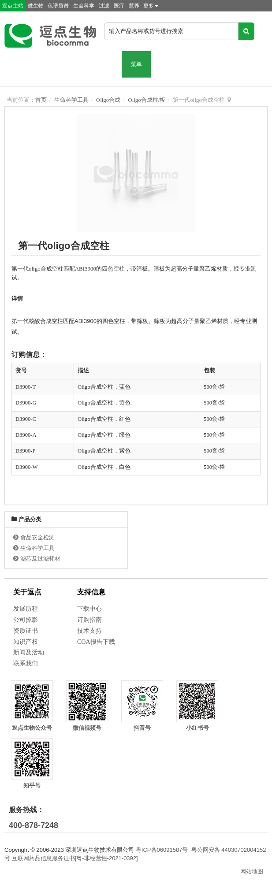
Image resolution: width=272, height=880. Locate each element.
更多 (150, 6)
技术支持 (89, 631)
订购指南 (89, 619)
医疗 (119, 6)
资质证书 (25, 631)
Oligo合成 (108, 100)
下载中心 (89, 608)
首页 (41, 100)
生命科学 (83, 6)
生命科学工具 (71, 100)
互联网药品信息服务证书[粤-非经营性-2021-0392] (75, 858)
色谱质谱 (58, 6)
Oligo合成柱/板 (146, 100)
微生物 (36, 6)
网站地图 (251, 871)
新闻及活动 (28, 652)
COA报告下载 (96, 642)
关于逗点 (27, 592)
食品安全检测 (37, 537)
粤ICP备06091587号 (162, 850)
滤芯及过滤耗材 (40, 558)
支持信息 (91, 592)
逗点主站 (12, 6)
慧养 (134, 6)
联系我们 (25, 663)
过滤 (104, 6)
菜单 (136, 64)
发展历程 (25, 608)
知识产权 (25, 642)
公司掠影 (25, 619)
